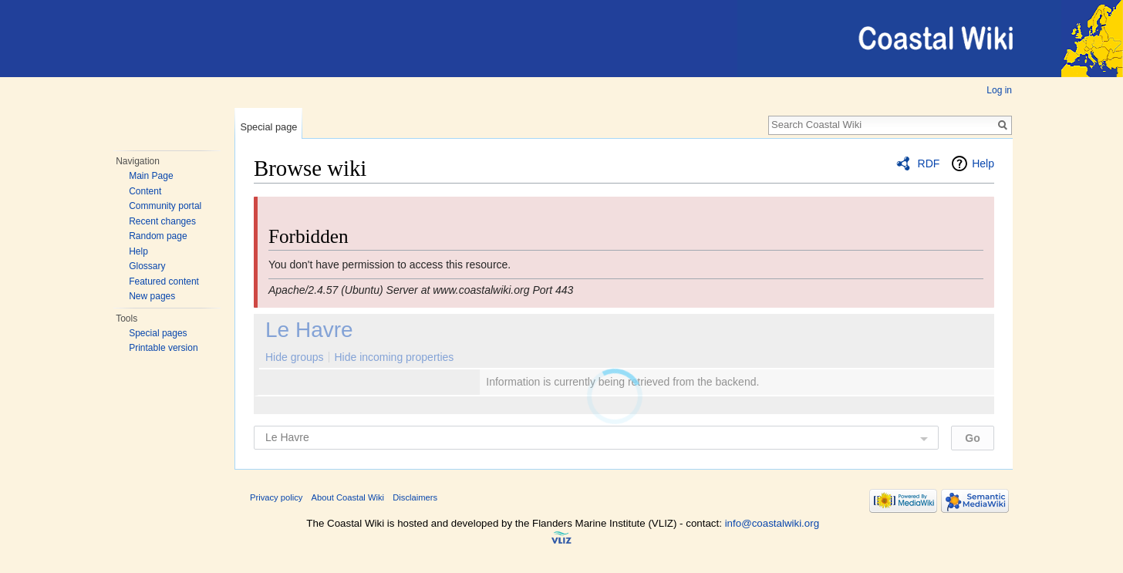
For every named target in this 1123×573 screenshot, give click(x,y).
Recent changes (162, 221)
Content (145, 191)
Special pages (158, 333)
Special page (268, 127)
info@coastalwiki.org (772, 523)
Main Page (151, 175)
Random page (158, 236)
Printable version (163, 347)
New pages (152, 296)
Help (138, 251)
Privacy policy (276, 497)
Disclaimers (415, 497)
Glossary (147, 266)
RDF (929, 163)
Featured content (164, 281)
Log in (999, 90)
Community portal (165, 206)
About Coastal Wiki (348, 497)
